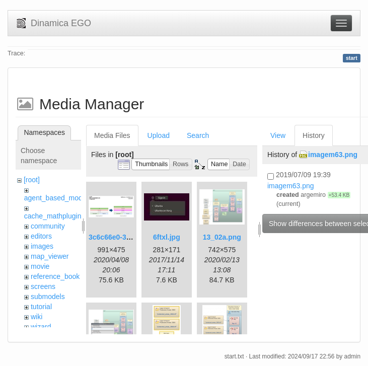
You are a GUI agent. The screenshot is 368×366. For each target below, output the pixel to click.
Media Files (112, 135)
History (314, 135)
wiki (36, 317)
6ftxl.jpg (166, 237)
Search (198, 135)
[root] (32, 180)
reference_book (55, 276)
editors (41, 236)
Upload (159, 135)
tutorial (41, 307)
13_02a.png (222, 237)
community (48, 226)
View (277, 135)
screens (43, 286)
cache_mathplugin (53, 216)
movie (40, 266)
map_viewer (49, 256)
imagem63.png (332, 155)
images (42, 246)
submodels (48, 296)
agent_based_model (56, 198)
